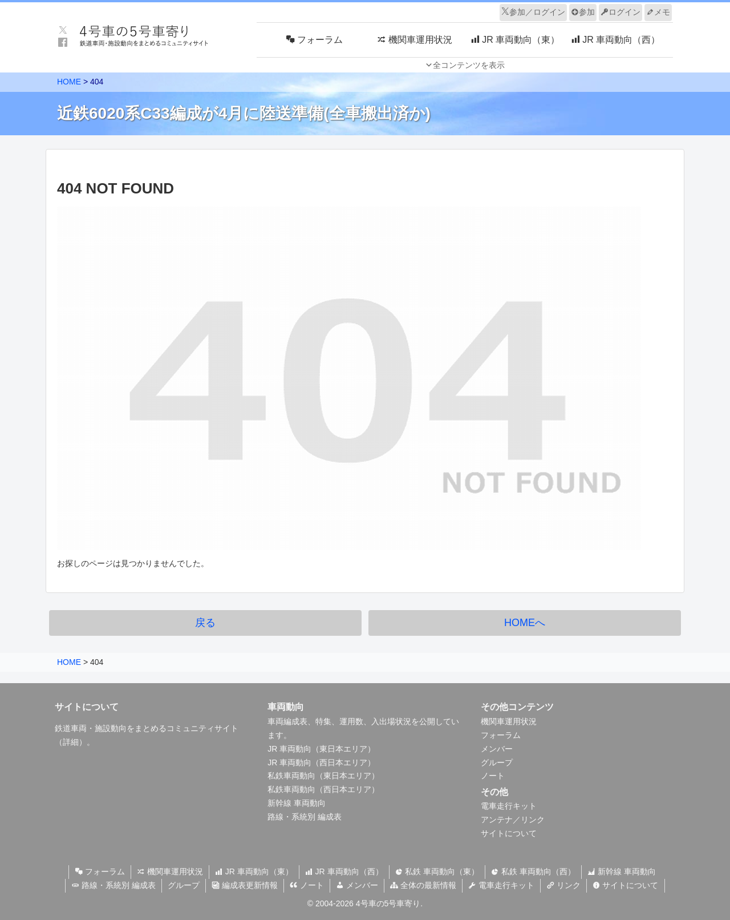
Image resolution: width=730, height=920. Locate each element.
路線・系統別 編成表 (304, 816)
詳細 (71, 742)
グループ (497, 762)
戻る (205, 622)
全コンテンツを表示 (469, 65)
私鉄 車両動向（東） (437, 871)
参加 (583, 12)
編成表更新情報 (245, 885)
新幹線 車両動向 (296, 803)
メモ (658, 12)
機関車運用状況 (509, 721)
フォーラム (501, 735)
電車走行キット (509, 805)
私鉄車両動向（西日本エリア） (323, 789)
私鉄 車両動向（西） (533, 871)
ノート (493, 775)
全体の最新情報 (423, 885)
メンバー (497, 748)
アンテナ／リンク (513, 819)
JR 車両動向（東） (254, 871)
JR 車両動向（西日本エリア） (321, 762)
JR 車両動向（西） (344, 871)
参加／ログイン (533, 12)
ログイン (620, 12)
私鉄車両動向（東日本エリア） (323, 775)
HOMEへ (524, 622)
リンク (563, 885)
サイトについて (509, 833)
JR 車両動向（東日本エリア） (321, 748)
